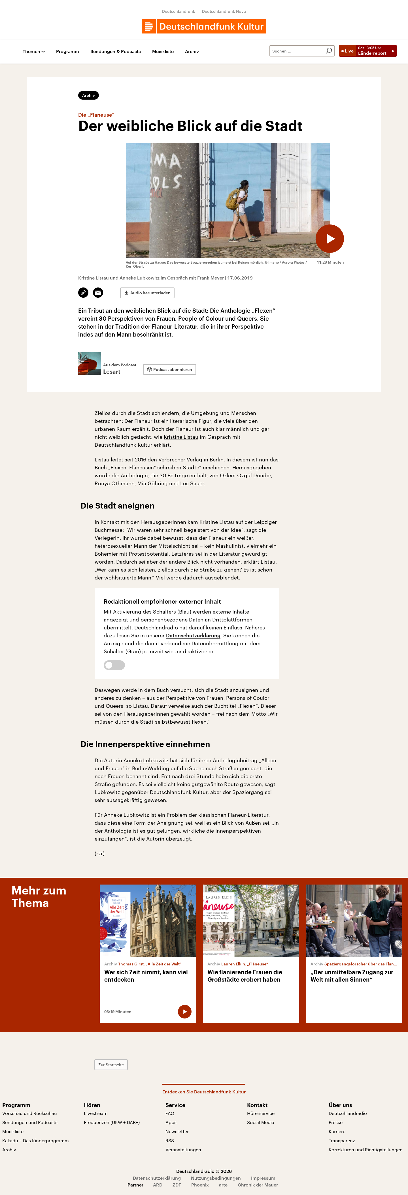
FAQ (169, 1113)
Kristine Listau (181, 437)
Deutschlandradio (348, 1113)
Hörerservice (261, 1113)
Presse (336, 1122)
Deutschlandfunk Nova (224, 11)
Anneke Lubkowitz (146, 760)
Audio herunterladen (150, 292)
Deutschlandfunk (178, 11)
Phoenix (200, 1184)
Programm (67, 51)
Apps (171, 1122)
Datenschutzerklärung (193, 635)
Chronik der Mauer (258, 1184)
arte (223, 1184)
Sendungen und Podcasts (30, 1122)
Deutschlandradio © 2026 (204, 1171)
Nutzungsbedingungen (216, 1178)
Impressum (263, 1178)
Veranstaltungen (183, 1149)
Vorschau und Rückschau (29, 1113)
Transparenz (342, 1140)
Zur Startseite (111, 1064)
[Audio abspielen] (330, 238)
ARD (157, 1184)
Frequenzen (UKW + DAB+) (112, 1122)
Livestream (96, 1113)
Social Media (260, 1122)
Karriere (337, 1131)
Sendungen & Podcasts (115, 51)
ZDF (177, 1184)
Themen (31, 51)
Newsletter (177, 1131)
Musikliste (163, 51)
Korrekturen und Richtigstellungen (366, 1149)
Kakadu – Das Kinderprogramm (35, 1140)
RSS (169, 1140)
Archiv (192, 51)
